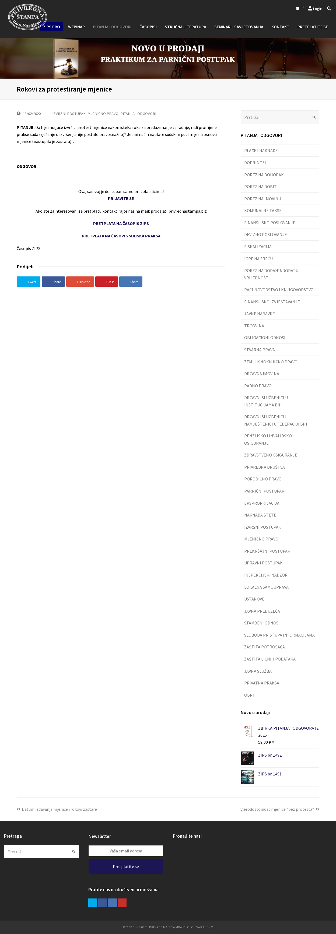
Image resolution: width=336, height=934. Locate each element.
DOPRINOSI (255, 162)
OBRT (249, 695)
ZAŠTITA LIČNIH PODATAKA (270, 659)
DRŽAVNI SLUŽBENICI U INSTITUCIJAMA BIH (266, 401)
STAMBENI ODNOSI (262, 623)
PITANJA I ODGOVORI (138, 113)
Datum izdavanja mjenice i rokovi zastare (57, 809)
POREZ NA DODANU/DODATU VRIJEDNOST (271, 274)
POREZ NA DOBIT (260, 186)
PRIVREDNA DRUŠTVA (264, 467)
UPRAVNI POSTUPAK (263, 563)
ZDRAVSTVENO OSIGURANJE (270, 455)
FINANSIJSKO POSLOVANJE (269, 222)
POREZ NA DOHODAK (264, 174)
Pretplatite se (126, 866)
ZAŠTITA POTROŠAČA (264, 646)
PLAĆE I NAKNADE (261, 150)
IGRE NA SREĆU (258, 258)
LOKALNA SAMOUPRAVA (266, 587)
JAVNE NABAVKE (259, 313)
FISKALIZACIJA (258, 246)
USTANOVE (254, 599)
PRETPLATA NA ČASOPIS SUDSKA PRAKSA (121, 235)
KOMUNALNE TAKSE (263, 210)
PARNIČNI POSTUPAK (264, 491)
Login (317, 8)
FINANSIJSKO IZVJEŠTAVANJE (272, 301)
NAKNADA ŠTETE (260, 515)
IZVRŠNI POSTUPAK (69, 113)
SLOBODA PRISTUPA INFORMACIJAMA (279, 635)
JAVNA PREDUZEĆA (262, 611)
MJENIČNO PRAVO (103, 113)
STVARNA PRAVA (259, 349)
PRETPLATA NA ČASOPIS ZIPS (121, 223)
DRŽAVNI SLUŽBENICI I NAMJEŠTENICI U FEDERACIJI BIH (275, 420)
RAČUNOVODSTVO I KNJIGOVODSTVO (279, 289)
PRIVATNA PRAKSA (261, 683)
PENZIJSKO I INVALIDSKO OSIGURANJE (268, 439)
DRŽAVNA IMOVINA (261, 373)
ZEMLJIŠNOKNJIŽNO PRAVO (271, 361)
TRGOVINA (254, 325)
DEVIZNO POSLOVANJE (265, 234)
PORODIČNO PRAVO (263, 479)
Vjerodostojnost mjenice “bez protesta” (279, 809)
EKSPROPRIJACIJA (261, 503)
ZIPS (36, 248)
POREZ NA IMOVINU (262, 198)
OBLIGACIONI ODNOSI (264, 337)
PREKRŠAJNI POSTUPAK (267, 551)
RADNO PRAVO (258, 385)
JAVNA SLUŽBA (258, 671)
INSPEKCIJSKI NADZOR (266, 575)
